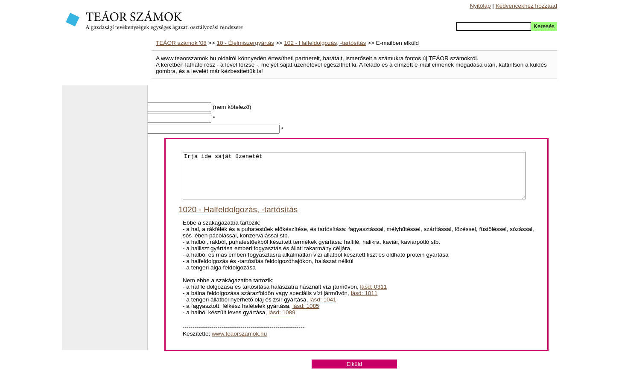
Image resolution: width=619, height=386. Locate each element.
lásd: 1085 (305, 315)
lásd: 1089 (282, 321)
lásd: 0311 (373, 295)
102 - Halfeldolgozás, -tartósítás (325, 43)
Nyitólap (480, 6)
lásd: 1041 (323, 308)
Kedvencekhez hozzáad (526, 6)
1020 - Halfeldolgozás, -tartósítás (238, 218)
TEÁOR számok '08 (181, 43)
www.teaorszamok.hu (239, 342)
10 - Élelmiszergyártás (245, 43)
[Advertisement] (104, 222)
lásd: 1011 (364, 302)
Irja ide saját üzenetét (354, 180)
